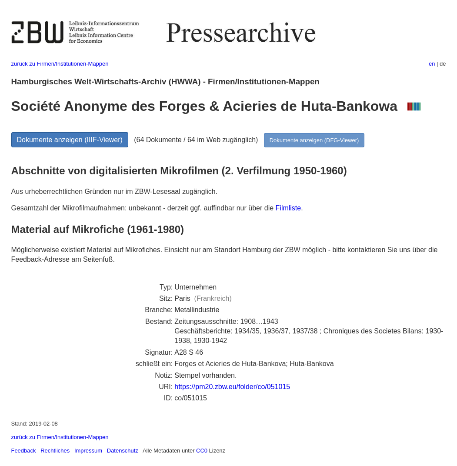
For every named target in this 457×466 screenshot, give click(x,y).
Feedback (23, 450)
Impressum (88, 450)
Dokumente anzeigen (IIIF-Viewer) (70, 139)
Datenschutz (122, 450)
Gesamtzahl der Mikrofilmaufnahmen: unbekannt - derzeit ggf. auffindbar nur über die (143, 208)
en (432, 63)
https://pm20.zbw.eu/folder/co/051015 (232, 386)
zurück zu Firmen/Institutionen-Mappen (60, 63)
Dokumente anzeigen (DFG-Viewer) (314, 140)
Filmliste (288, 208)
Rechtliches (55, 450)
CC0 (201, 450)
